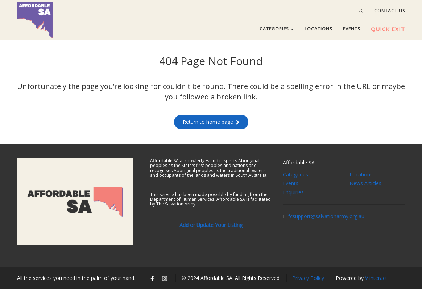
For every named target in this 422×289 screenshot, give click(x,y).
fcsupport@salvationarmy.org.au (326, 216)
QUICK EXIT (388, 29)
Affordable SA (299, 162)
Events (290, 183)
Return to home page (211, 121)
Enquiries (293, 192)
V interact (376, 277)
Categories (295, 174)
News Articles (365, 183)
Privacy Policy (308, 277)
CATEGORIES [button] (277, 29)
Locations (361, 174)
